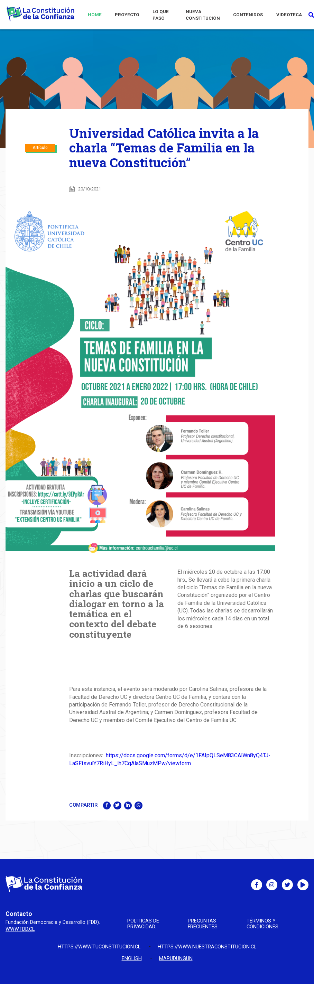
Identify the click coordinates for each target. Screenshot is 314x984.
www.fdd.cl (20, 929)
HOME (95, 14)
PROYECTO (127, 14)
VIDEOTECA (289, 14)
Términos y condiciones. (263, 924)
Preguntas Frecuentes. (203, 924)
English (132, 959)
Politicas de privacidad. (143, 924)
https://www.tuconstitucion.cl (99, 947)
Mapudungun (176, 959)
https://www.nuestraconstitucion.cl (207, 947)
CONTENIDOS (248, 14)
